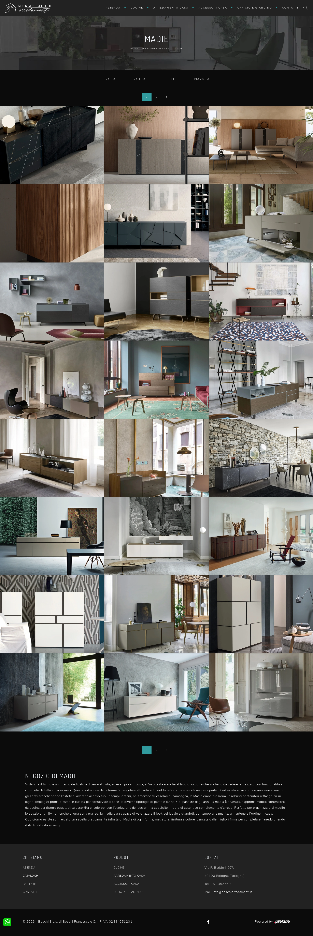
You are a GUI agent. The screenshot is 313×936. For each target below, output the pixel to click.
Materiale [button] (140, 79)
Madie (179, 48)
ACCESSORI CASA (126, 884)
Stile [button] (171, 79)
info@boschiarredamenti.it (233, 892)
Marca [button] (110, 79)
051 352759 (221, 884)
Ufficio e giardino (254, 7)
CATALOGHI (31, 876)
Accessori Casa (213, 7)
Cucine (137, 7)
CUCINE (119, 868)
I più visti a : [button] (202, 79)
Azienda (113, 7)
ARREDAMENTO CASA (129, 876)
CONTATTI (30, 892)
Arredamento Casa (170, 7)
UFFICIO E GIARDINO (128, 892)
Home (134, 48)
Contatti (290, 7)
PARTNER (30, 884)
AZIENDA (29, 868)
